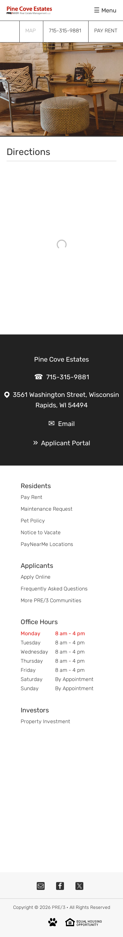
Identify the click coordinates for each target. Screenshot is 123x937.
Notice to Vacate (41, 532)
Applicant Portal (65, 443)
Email (66, 424)
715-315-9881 (67, 377)
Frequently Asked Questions (54, 589)
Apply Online (36, 577)
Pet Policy (33, 521)
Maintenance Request (46, 509)
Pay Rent (31, 497)
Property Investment (45, 721)
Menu (108, 10)
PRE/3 (58, 907)
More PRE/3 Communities (51, 600)
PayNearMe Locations (47, 544)
